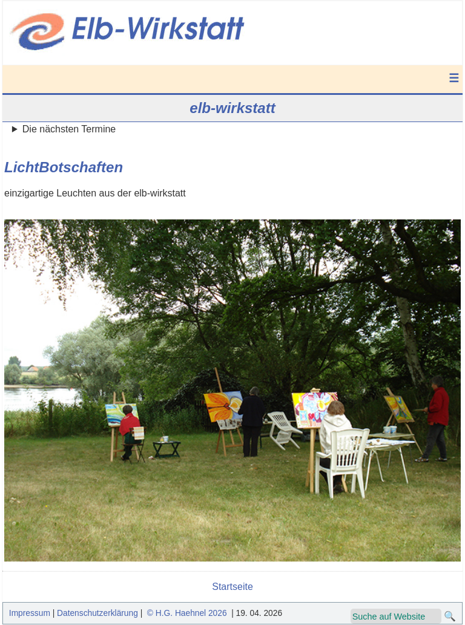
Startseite (232, 586)
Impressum (29, 613)
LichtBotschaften (63, 167)
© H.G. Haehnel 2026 (187, 613)
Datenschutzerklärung (97, 613)
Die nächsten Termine (69, 129)
